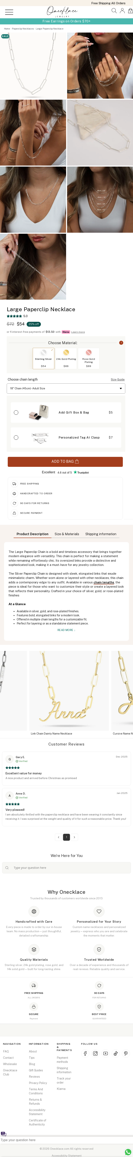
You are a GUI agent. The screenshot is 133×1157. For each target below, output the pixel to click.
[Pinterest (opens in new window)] (126, 1053)
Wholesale (10, 1064)
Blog (32, 1064)
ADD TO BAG (65, 461)
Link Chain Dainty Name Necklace (71, 733)
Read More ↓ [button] (66, 630)
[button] (114, 10)
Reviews (34, 1076)
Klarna (61, 1088)
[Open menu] (7, 12)
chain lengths (104, 582)
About (33, 1051)
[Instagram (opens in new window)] (95, 1053)
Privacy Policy (38, 1083)
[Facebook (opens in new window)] (85, 1053)
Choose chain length (23, 379)
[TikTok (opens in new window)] (116, 1053)
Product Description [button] (32, 534)
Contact (8, 1057)
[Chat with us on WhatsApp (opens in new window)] (128, 1152)
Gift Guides (36, 1070)
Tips (32, 1057)
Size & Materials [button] (67, 534)
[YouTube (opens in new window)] (105, 1053)
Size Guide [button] (118, 379)
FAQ (6, 1051)
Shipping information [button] (100, 534)
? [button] (121, 342)
